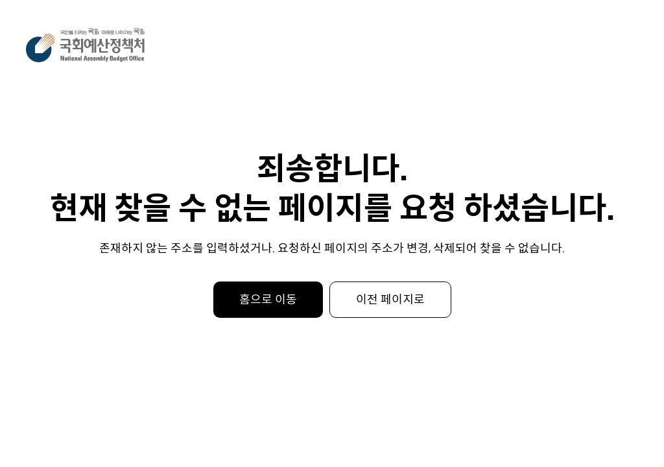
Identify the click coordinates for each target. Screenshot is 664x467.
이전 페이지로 (390, 300)
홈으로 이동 (268, 300)
